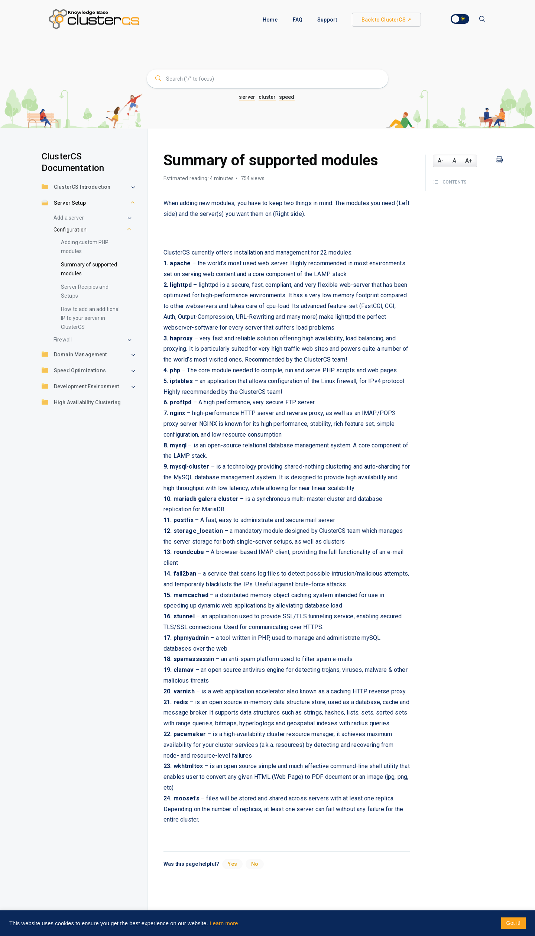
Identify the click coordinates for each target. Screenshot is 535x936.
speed (287, 97)
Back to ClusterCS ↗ (386, 20)
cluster (267, 97)
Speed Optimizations (74, 371)
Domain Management (74, 355)
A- (441, 160)
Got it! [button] (513, 923)
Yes (232, 864)
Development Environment (80, 387)
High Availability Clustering (81, 403)
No (254, 864)
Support (327, 20)
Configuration (70, 230)
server (247, 97)
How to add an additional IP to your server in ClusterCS (90, 318)
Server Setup (64, 203)
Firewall (63, 340)
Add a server (69, 218)
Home (270, 20)
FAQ (297, 20)
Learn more (224, 923)
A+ (468, 160)
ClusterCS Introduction (76, 187)
